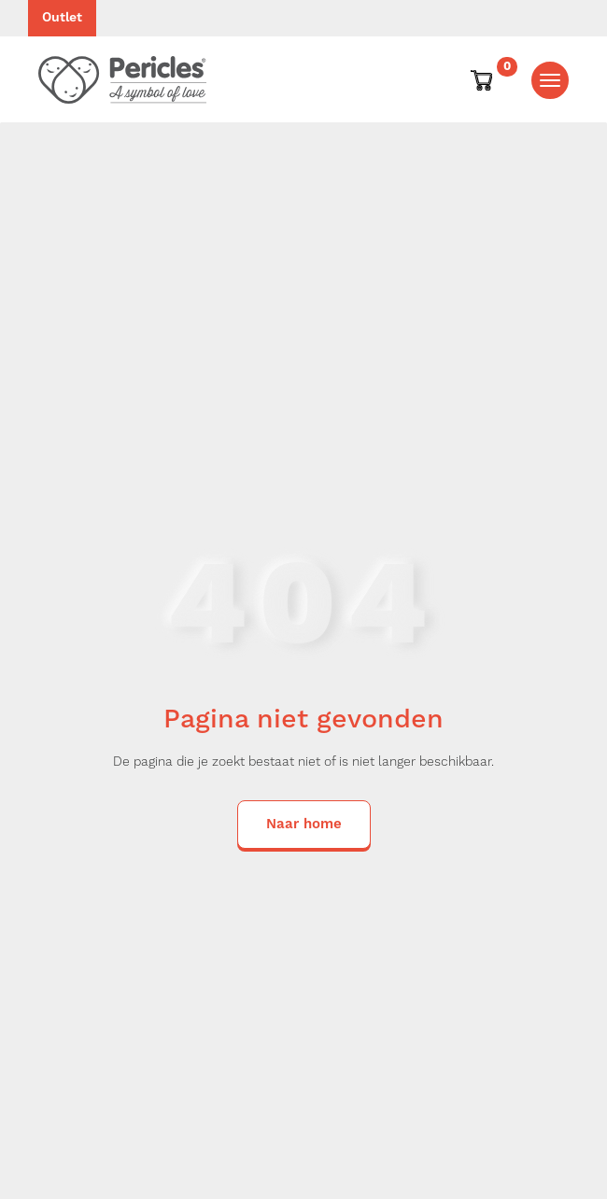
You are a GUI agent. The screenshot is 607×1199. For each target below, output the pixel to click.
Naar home (304, 824)
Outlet (62, 17)
